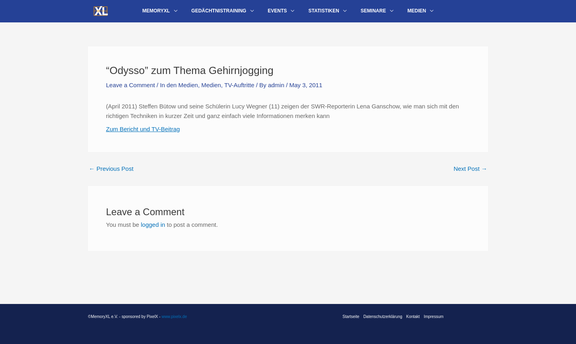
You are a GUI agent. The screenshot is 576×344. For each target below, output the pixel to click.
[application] (184, 14)
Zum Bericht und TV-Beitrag (143, 133)
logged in (153, 229)
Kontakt (413, 316)
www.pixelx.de (174, 316)
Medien (211, 89)
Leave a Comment (130, 89)
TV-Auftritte (239, 89)
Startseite (350, 316)
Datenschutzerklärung (382, 316)
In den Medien (179, 89)
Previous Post (111, 174)
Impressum (434, 316)
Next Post (470, 174)
